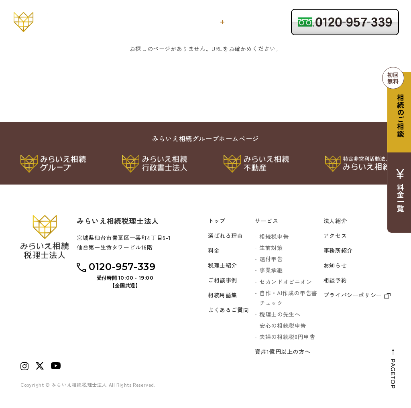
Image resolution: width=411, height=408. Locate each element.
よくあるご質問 (228, 310)
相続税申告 (274, 236)
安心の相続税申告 (282, 325)
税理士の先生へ (279, 314)
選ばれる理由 (168, 22)
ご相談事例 (222, 280)
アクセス (335, 235)
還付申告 (271, 259)
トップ (134, 22)
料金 (238, 22)
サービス (205, 22)
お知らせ (335, 265)
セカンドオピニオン (285, 282)
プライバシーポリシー (357, 295)
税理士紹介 (266, 22)
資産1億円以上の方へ (282, 351)
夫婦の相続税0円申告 (287, 337)
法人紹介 (335, 221)
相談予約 (335, 280)
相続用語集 (222, 295)
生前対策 (271, 248)
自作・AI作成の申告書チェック (288, 298)
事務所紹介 (338, 250)
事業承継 (271, 270)
